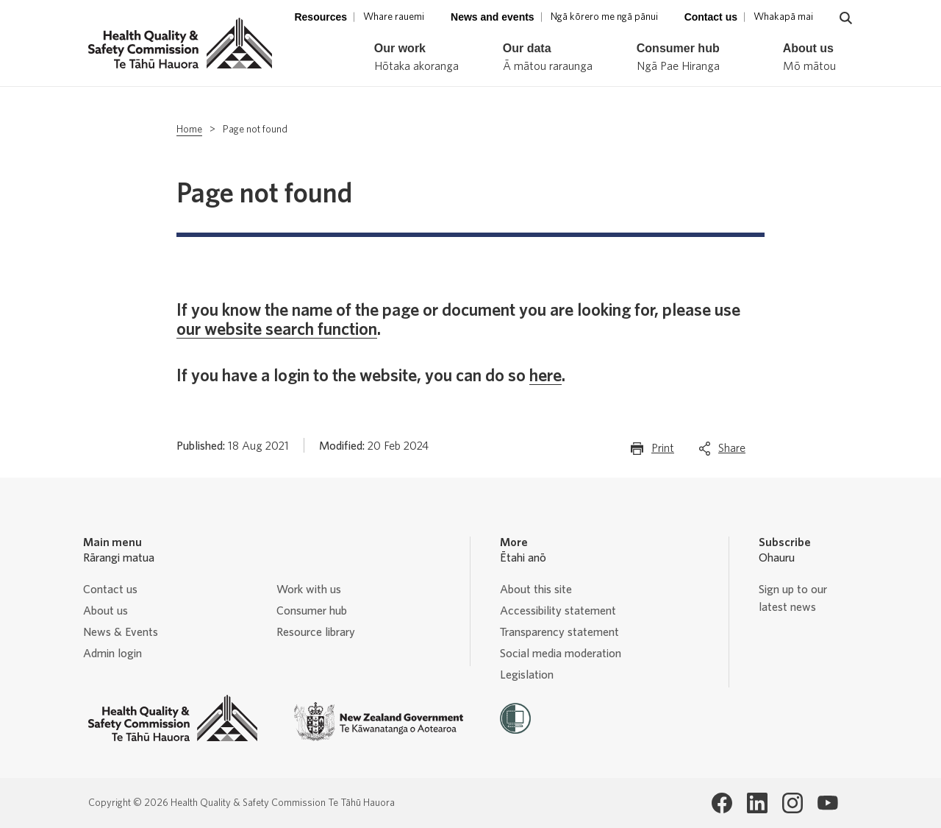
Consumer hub (311, 611)
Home (189, 129)
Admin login (112, 653)
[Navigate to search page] (846, 18)
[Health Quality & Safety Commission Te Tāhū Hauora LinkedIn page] (757, 803)
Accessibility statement (558, 611)
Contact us (110, 589)
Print (662, 451)
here (545, 376)
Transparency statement (559, 632)
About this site (536, 589)
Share (731, 451)
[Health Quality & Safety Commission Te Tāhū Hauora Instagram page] (792, 803)
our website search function (276, 330)
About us (105, 611)
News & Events (120, 632)
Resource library (315, 632)
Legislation (527, 675)
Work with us (308, 589)
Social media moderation (560, 653)
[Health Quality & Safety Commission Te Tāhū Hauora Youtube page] (827, 803)
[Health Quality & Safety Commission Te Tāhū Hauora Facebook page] (722, 803)
